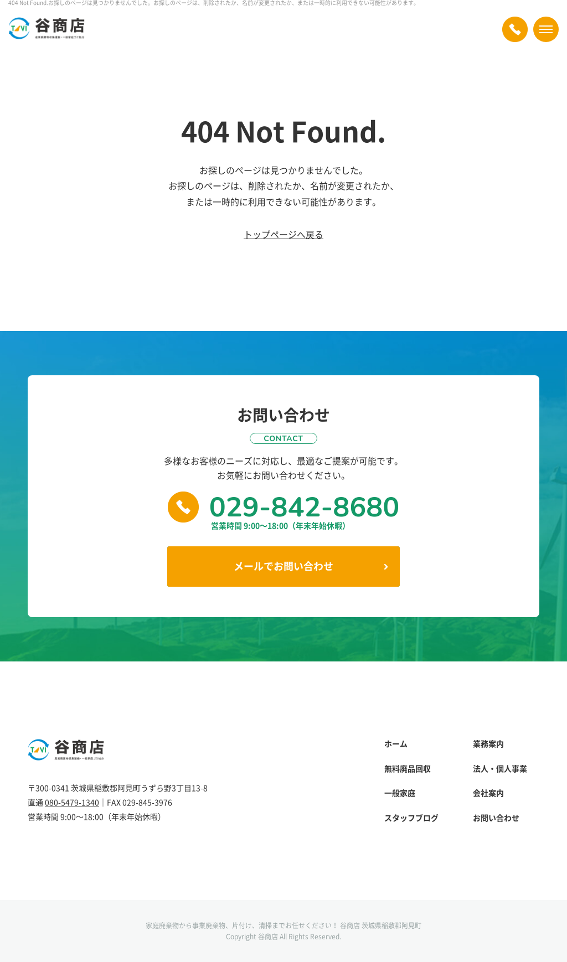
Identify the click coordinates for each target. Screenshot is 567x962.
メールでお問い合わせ (283, 565)
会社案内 (488, 793)
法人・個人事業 (500, 768)
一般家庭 (399, 793)
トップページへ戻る (283, 234)
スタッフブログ (411, 818)
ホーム (396, 743)
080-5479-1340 (72, 802)
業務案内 (488, 743)
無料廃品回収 (407, 768)
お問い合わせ (496, 818)
